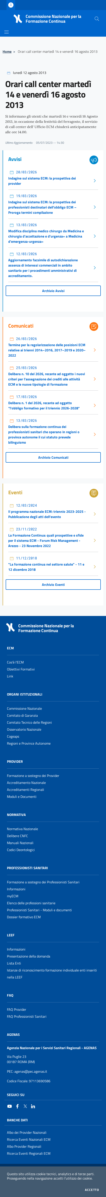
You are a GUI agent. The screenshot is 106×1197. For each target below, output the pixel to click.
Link (10, 676)
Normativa (16, 814)
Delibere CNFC (17, 835)
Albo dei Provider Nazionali (26, 1132)
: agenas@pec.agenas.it (27, 1071)
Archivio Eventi (53, 584)
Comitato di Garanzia (22, 715)
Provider (15, 761)
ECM (10, 648)
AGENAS (13, 1034)
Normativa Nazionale (22, 828)
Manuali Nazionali (20, 842)
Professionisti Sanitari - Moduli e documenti (39, 910)
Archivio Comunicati (53, 457)
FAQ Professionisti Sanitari (26, 1016)
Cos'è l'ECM (15, 662)
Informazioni (16, 889)
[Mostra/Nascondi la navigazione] (6, 32)
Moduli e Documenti (21, 796)
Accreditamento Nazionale (26, 782)
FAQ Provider (16, 1009)
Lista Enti (14, 963)
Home (7, 51)
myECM (12, 896)
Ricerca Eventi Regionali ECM (28, 1153)
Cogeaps (13, 736)
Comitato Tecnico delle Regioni (29, 722)
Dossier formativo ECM (24, 917)
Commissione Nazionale (24, 708)
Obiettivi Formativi (21, 669)
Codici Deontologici (21, 849)
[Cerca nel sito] (96, 18)
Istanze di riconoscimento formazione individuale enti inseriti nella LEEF (52, 974)
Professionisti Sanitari (27, 867)
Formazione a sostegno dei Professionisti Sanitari (43, 882)
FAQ (10, 995)
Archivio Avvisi (53, 290)
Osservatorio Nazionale (24, 729)
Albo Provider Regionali (24, 1146)
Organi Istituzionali (24, 694)
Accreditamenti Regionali (25, 789)
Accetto (92, 1189)
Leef (11, 935)
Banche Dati (17, 1120)
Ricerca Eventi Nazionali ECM (28, 1139)
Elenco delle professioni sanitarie (31, 903)
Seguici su (15, 1094)
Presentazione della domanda (28, 956)
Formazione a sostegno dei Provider (33, 775)
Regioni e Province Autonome (29, 743)
